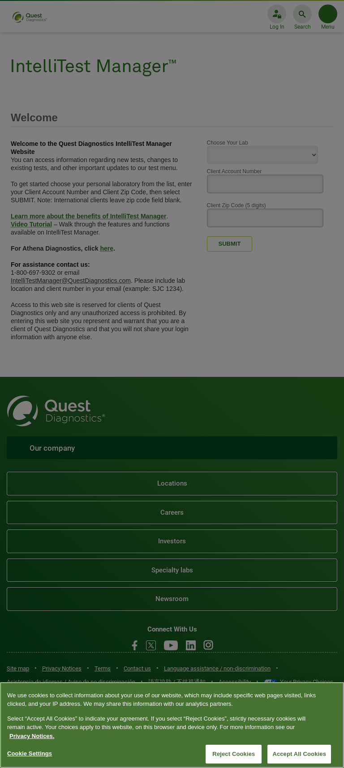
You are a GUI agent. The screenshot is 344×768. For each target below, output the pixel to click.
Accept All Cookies (299, 754)
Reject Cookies (233, 754)
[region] (172, 725)
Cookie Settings (29, 753)
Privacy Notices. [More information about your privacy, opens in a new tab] (31, 736)
